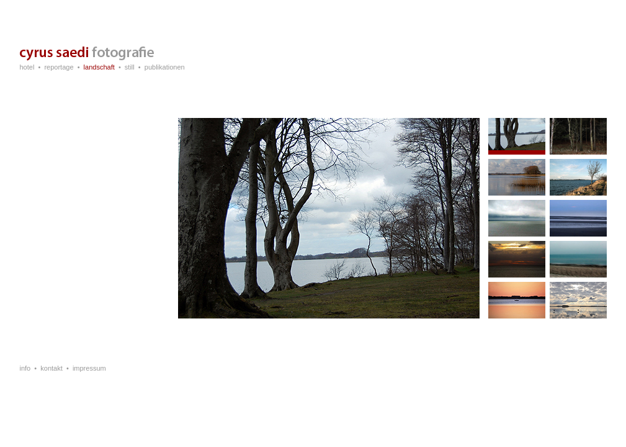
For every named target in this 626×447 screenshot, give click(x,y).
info (25, 368)
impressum (89, 368)
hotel (27, 67)
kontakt (51, 368)
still (130, 67)
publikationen (165, 67)
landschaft (99, 67)
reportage (58, 67)
